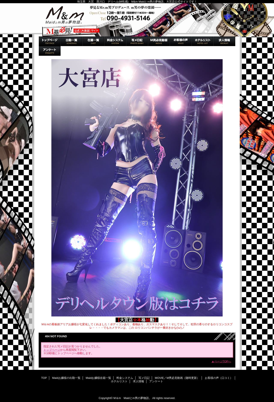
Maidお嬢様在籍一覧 (93, 41)
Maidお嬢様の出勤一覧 (71, 41)
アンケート (50, 51)
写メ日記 (137, 41)
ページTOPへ (222, 361)
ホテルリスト (202, 41)
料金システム (115, 41)
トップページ (51, 349)
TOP (50, 41)
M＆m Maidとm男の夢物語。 (137, 19)
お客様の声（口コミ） (181, 41)
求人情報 (224, 41)
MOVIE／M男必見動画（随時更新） (159, 41)
